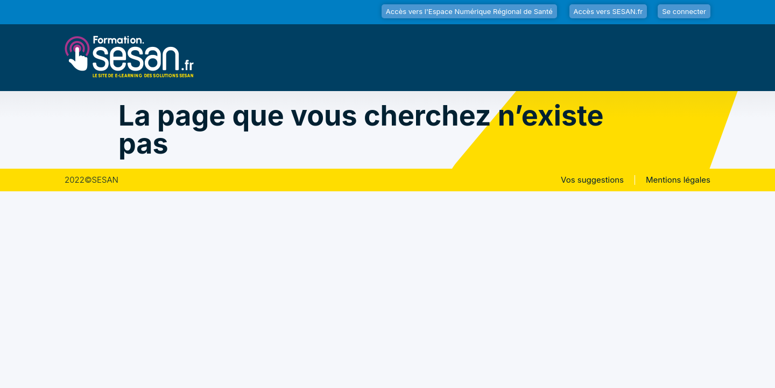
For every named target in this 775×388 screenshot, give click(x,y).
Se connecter (684, 11)
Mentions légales (678, 180)
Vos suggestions (592, 180)
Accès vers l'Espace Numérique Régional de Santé (469, 11)
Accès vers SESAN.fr (608, 11)
